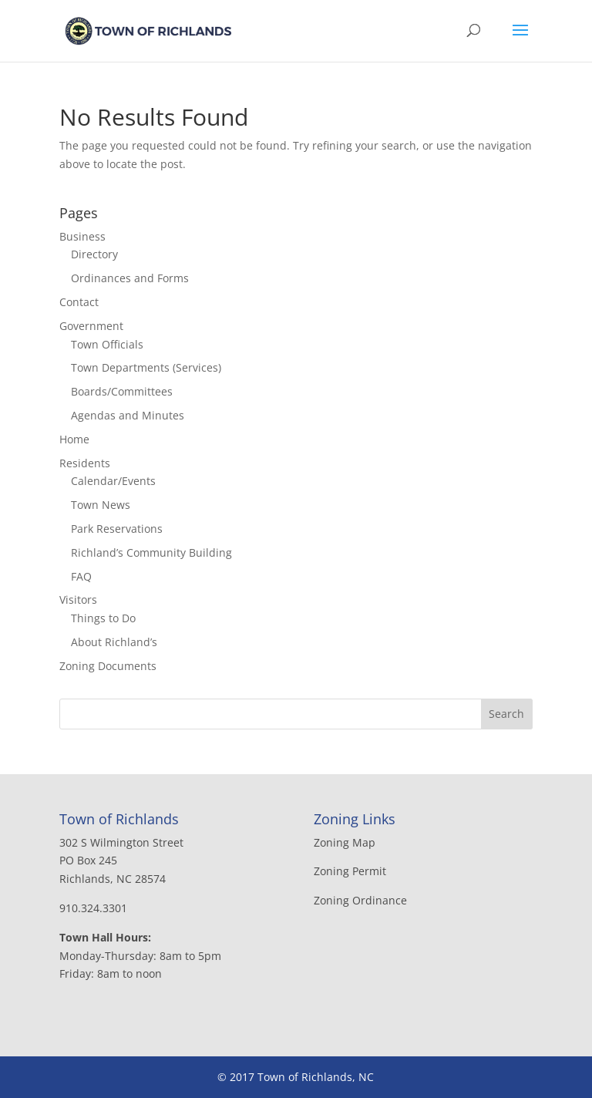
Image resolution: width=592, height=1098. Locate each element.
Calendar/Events (113, 480)
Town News (100, 504)
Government (91, 325)
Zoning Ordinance (360, 900)
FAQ (81, 576)
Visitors (78, 599)
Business (82, 236)
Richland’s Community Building (151, 552)
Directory (94, 254)
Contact (79, 302)
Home (74, 439)
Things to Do (103, 618)
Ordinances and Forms (130, 278)
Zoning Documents (107, 665)
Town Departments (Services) (146, 367)
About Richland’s (114, 642)
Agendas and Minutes (127, 415)
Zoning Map (344, 842)
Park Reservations (117, 528)
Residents (84, 463)
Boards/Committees (122, 391)
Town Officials (107, 344)
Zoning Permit (350, 871)
